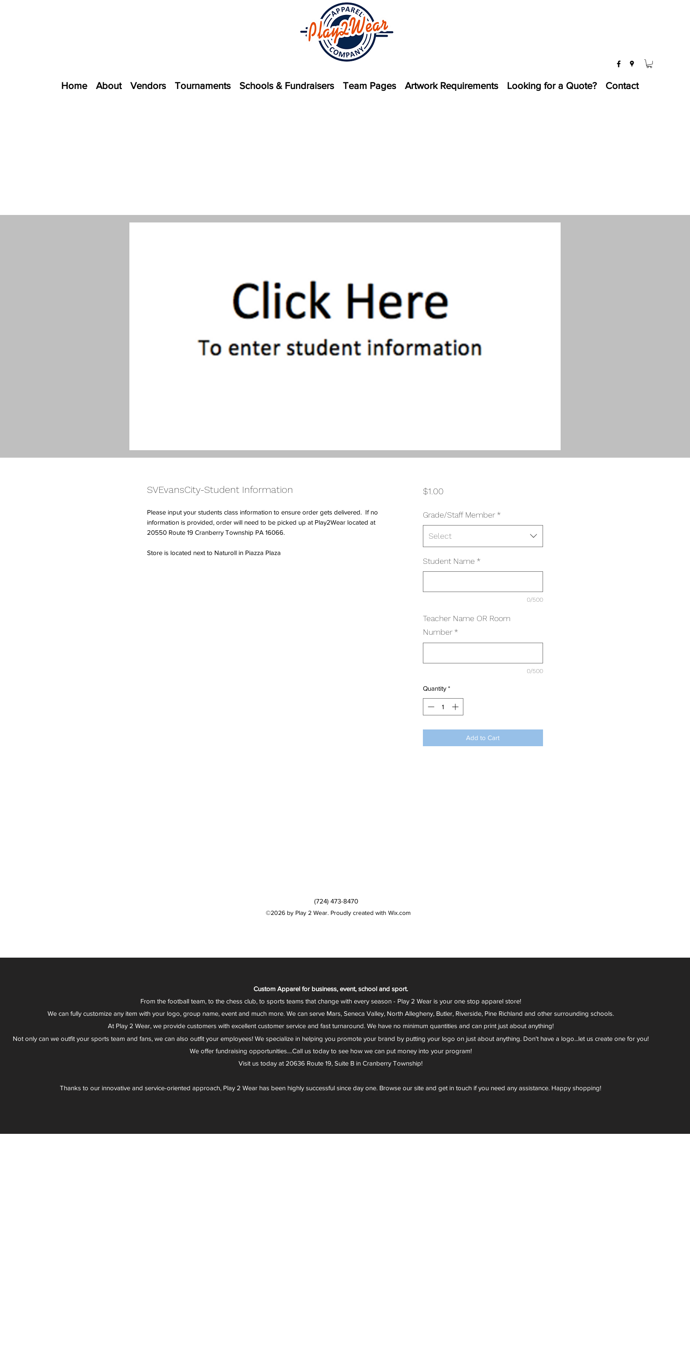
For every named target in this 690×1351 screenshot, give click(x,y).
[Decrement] (430, 707)
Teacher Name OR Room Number (466, 625)
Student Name (452, 561)
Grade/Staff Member (462, 514)
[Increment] (456, 707)
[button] (649, 63)
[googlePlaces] (632, 63)
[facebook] (618, 63)
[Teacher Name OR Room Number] (483, 653)
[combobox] (483, 536)
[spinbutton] (443, 707)
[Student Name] (483, 581)
